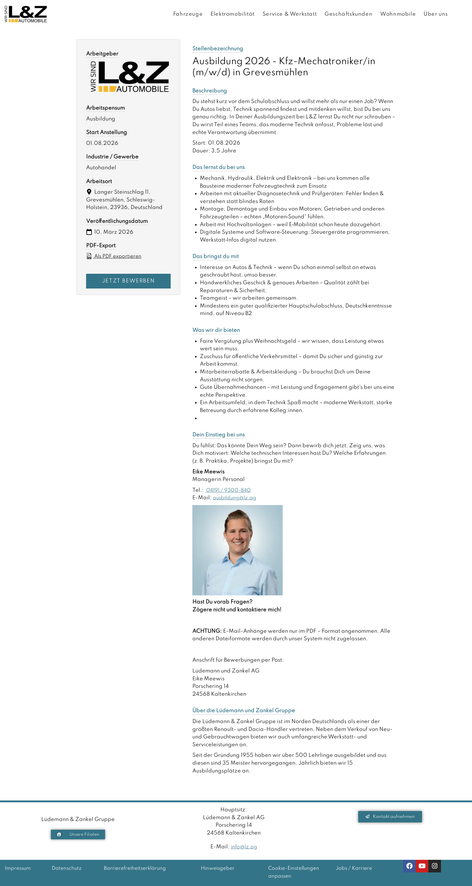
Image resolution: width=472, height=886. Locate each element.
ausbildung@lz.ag (236, 498)
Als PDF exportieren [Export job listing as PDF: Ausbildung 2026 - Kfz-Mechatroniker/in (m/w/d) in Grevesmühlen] (115, 256)
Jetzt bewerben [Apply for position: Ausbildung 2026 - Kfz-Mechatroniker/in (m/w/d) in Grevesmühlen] (128, 281)
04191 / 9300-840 (230, 490)
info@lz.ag (244, 847)
